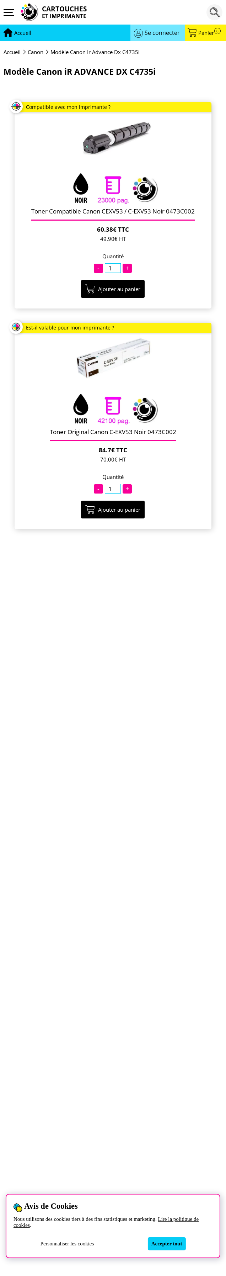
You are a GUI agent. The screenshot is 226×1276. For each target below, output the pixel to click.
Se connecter (162, 33)
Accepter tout (166, 1243)
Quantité (113, 256)
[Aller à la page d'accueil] (22, 33)
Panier (209, 33)
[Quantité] (113, 268)
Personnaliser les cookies (67, 1243)
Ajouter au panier (112, 289)
